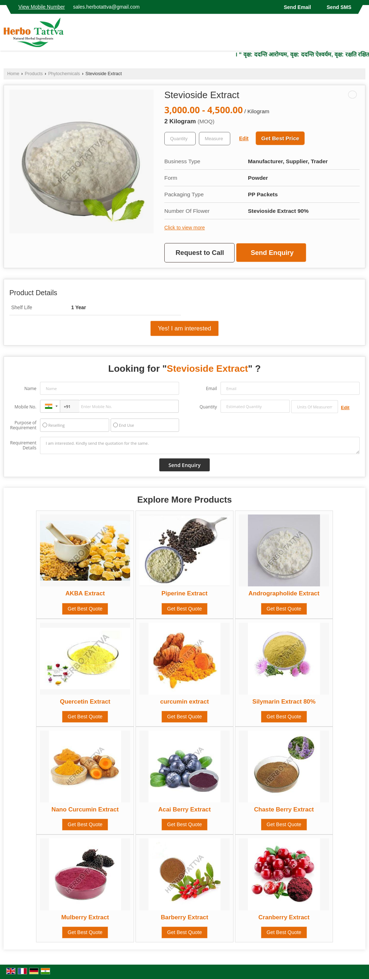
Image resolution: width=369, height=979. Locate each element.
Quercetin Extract (85, 701)
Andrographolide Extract (284, 593)
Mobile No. (25, 407)
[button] (41, 7)
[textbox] (214, 138)
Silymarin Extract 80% (283, 701)
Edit (244, 138)
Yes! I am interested (184, 328)
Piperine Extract (184, 593)
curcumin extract (184, 701)
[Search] (360, 34)
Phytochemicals (64, 73)
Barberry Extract (184, 917)
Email (211, 388)
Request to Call (199, 252)
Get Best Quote (85, 609)
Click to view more (184, 227)
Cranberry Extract (284, 917)
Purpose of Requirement (23, 425)
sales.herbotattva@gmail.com (106, 7)
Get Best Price (280, 138)
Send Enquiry (272, 252)
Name (30, 388)
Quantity (208, 407)
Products (34, 73)
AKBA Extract (85, 593)
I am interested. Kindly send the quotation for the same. (200, 445)
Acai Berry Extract (184, 809)
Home (13, 73)
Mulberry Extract (85, 917)
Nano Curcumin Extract (85, 809)
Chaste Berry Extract (284, 809)
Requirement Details (23, 445)
